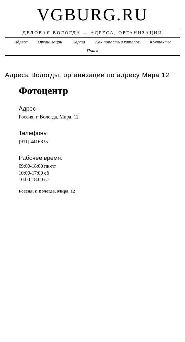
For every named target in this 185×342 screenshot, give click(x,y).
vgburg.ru (92, 14)
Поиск (92, 50)
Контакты (160, 41)
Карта (78, 41)
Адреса (21, 41)
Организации (50, 41)
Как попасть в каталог (117, 41)
